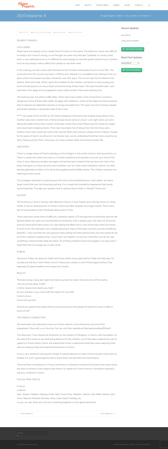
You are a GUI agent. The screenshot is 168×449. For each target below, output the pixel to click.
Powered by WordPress (121, 444)
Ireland (41, 32)
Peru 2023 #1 (126, 35)
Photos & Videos (102, 7)
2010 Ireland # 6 (26, 413)
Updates (116, 7)
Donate (127, 7)
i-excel (136, 444)
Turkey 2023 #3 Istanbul (130, 41)
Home (77, 7)
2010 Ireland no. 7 (108, 413)
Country (35, 32)
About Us (88, 7)
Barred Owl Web (76, 32)
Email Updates (60, 32)
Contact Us (139, 7)
